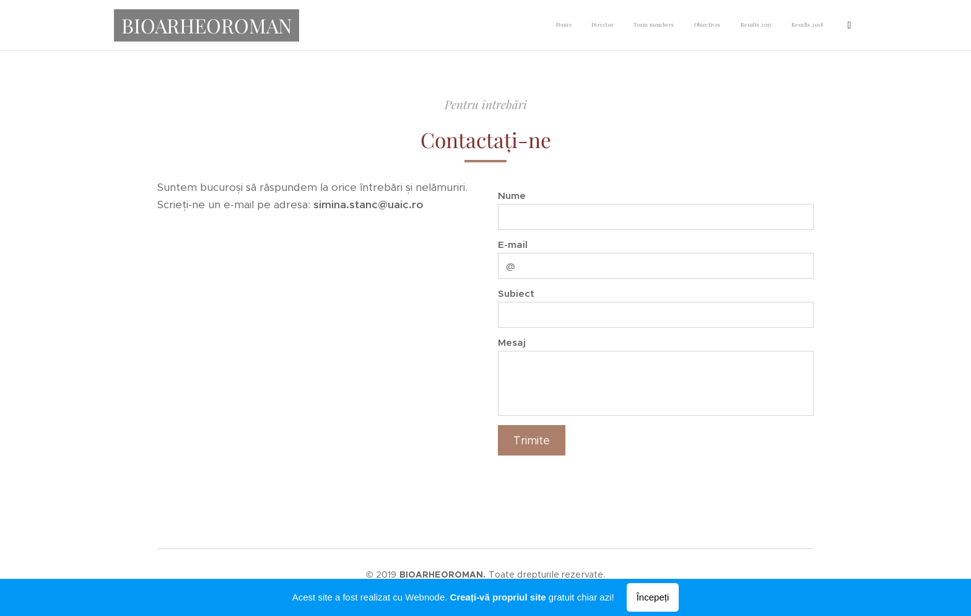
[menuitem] (701, 25)
